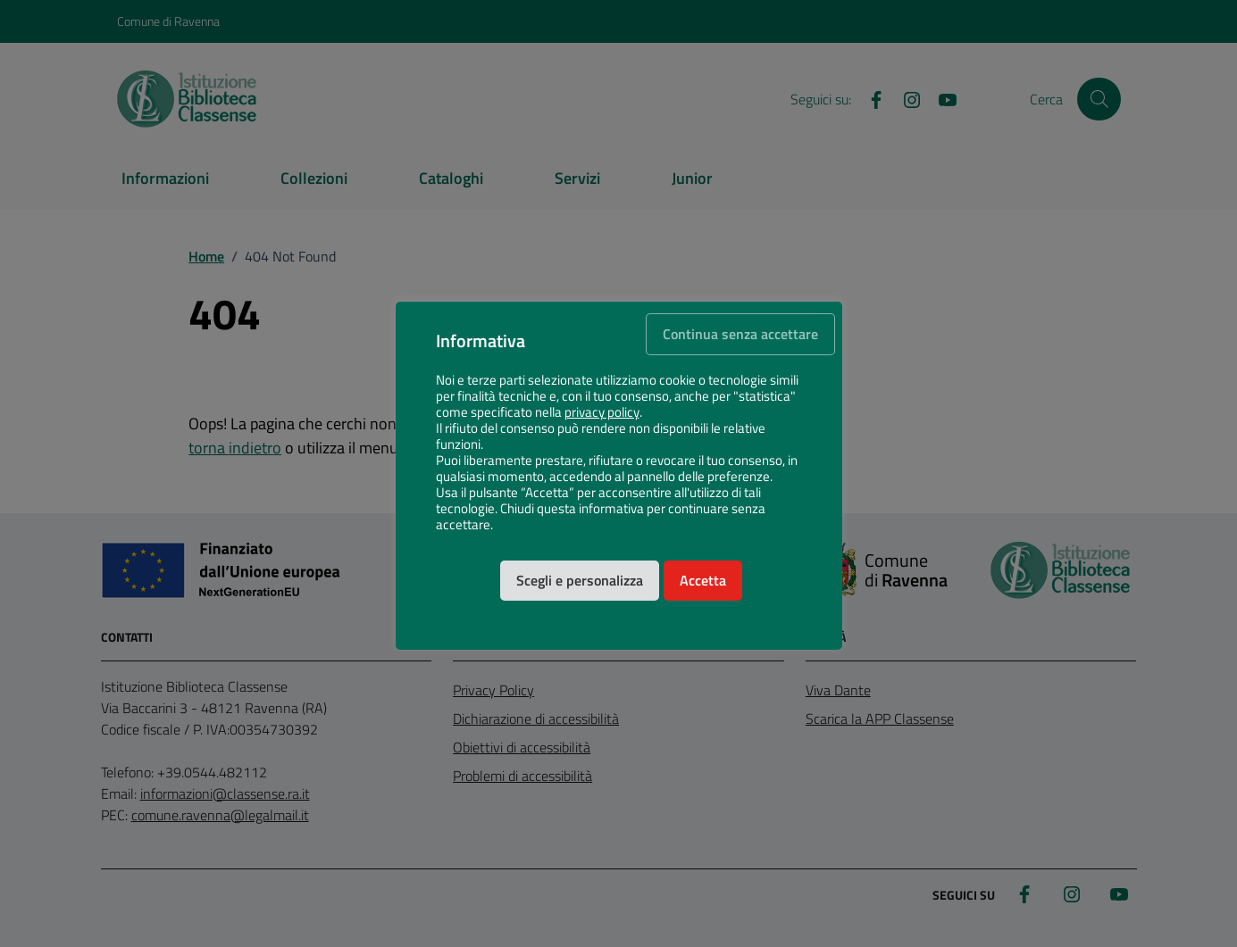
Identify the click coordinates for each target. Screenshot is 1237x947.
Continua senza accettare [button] (740, 334)
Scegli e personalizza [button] (579, 580)
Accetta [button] (703, 580)
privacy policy (601, 412)
